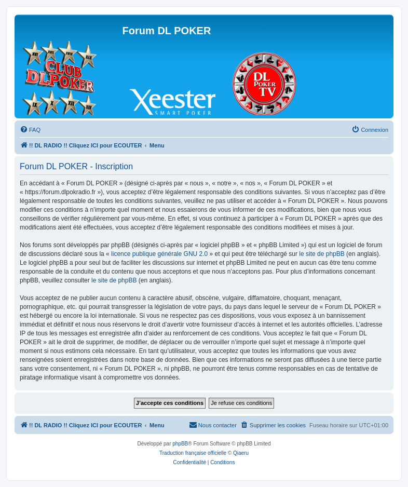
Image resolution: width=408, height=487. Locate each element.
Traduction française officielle (192, 453)
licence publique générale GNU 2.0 (159, 254)
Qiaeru (241, 453)
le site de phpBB (321, 254)
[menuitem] (30, 130)
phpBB (180, 444)
